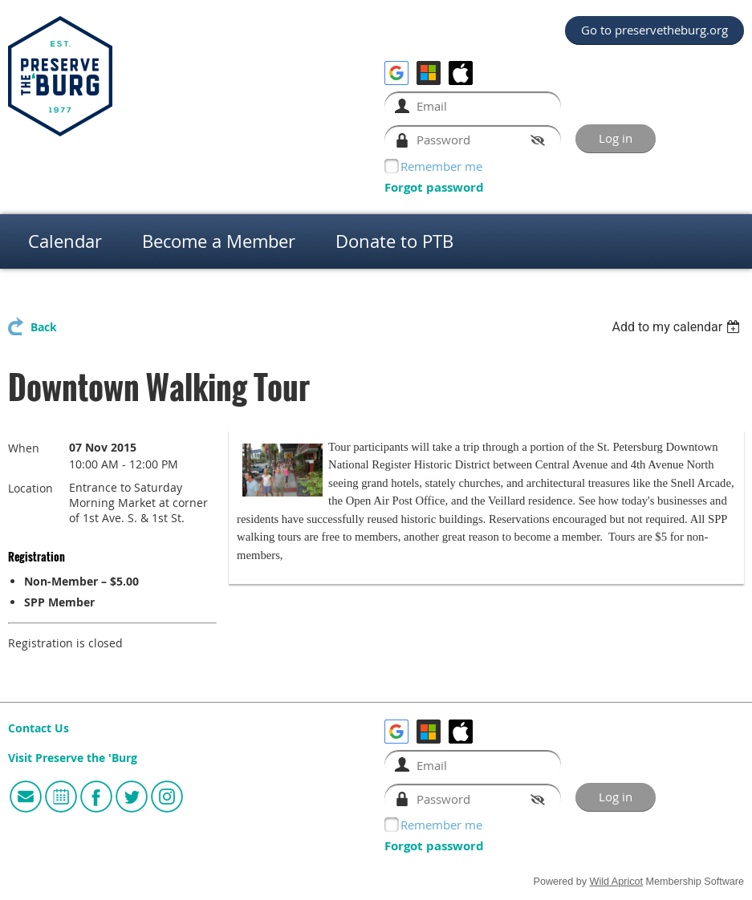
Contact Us (38, 728)
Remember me (441, 166)
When (23, 448)
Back (43, 327)
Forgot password (434, 187)
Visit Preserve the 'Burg (72, 758)
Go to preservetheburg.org (654, 30)
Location (30, 488)
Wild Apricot (617, 881)
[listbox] (678, 327)
